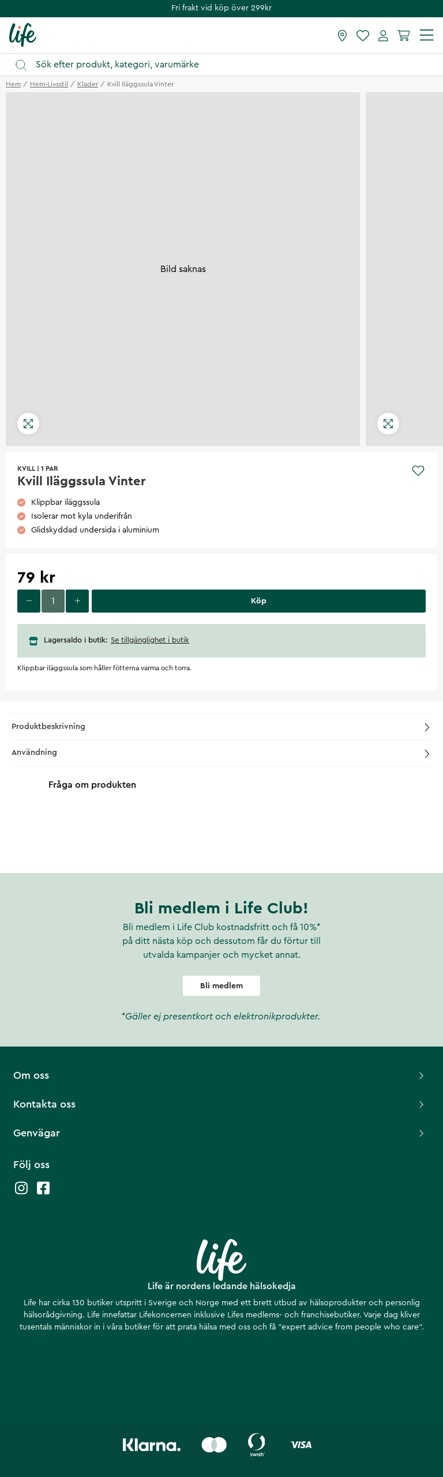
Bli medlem (221, 986)
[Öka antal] (77, 601)
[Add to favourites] (418, 470)
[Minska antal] (28, 601)
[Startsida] (22, 34)
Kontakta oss (220, 1104)
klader (87, 84)
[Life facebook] (43, 1194)
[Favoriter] (362, 35)
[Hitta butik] (342, 35)
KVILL (26, 468)
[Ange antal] (53, 601)
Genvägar (220, 1133)
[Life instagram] (21, 1194)
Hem (13, 84)
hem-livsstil (49, 84)
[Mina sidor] (383, 35)
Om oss (220, 1075)
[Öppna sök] (227, 64)
